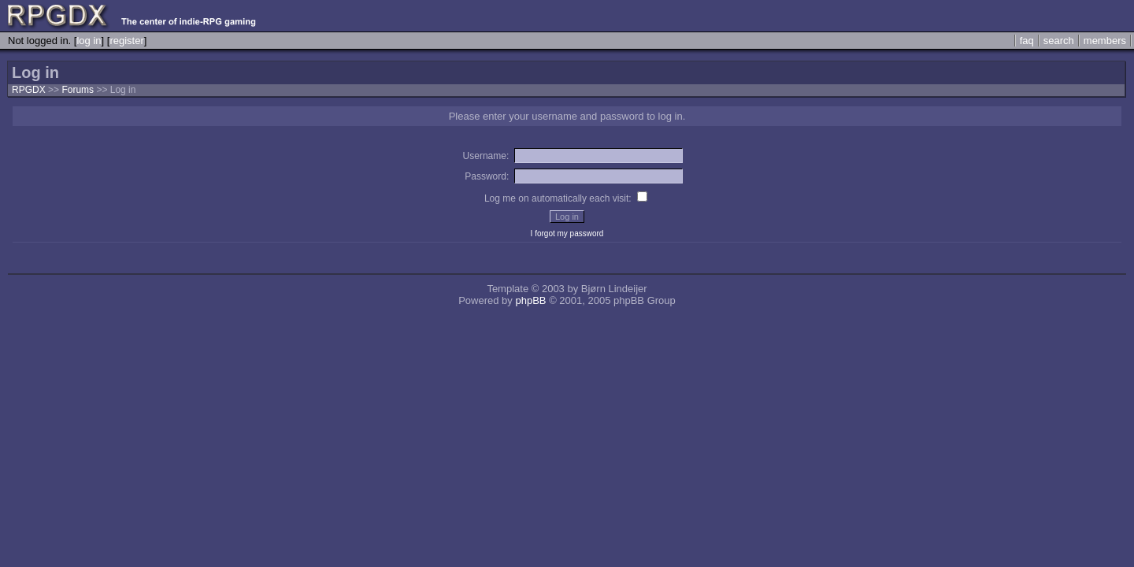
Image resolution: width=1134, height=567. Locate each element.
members (1105, 40)
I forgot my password (567, 233)
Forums (77, 89)
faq (1027, 40)
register (126, 40)
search (1058, 40)
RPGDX (29, 89)
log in (88, 40)
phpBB (530, 300)
